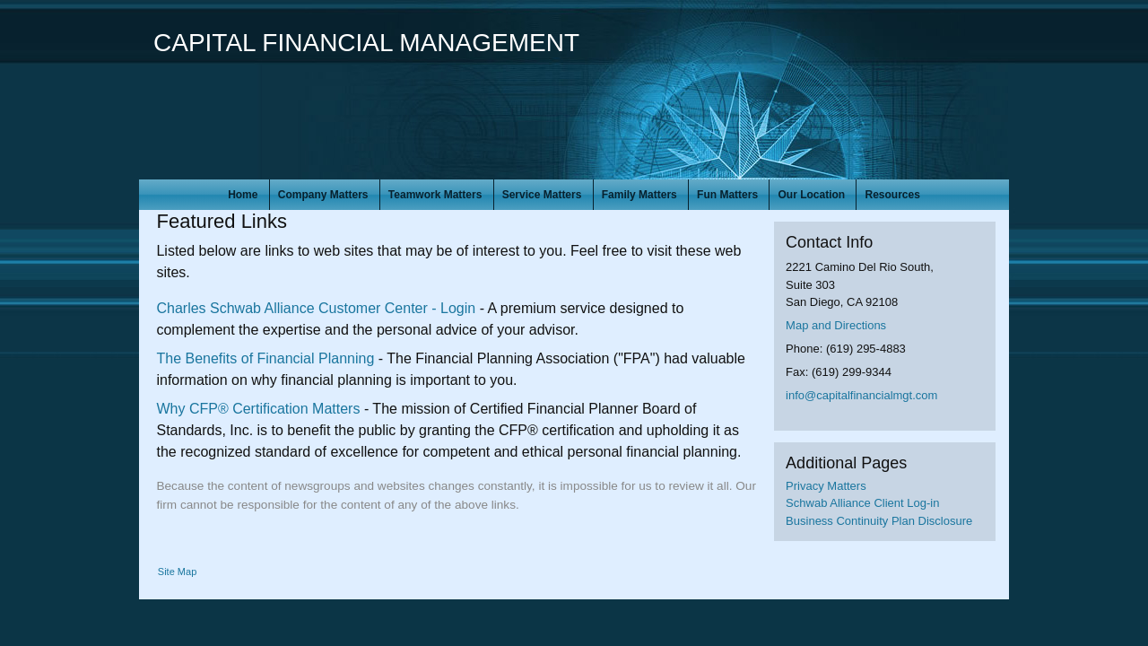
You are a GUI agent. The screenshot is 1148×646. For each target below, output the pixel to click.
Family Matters (639, 194)
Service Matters (542, 194)
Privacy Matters (826, 486)
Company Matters (323, 194)
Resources (892, 194)
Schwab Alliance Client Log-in (862, 503)
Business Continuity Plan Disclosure (879, 521)
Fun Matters (727, 194)
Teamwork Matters (435, 194)
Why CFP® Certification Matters (258, 408)
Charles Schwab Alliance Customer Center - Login (315, 308)
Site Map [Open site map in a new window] (177, 571)
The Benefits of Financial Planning (265, 358)
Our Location (811, 194)
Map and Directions (836, 325)
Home (242, 194)
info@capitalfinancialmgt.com (861, 395)
